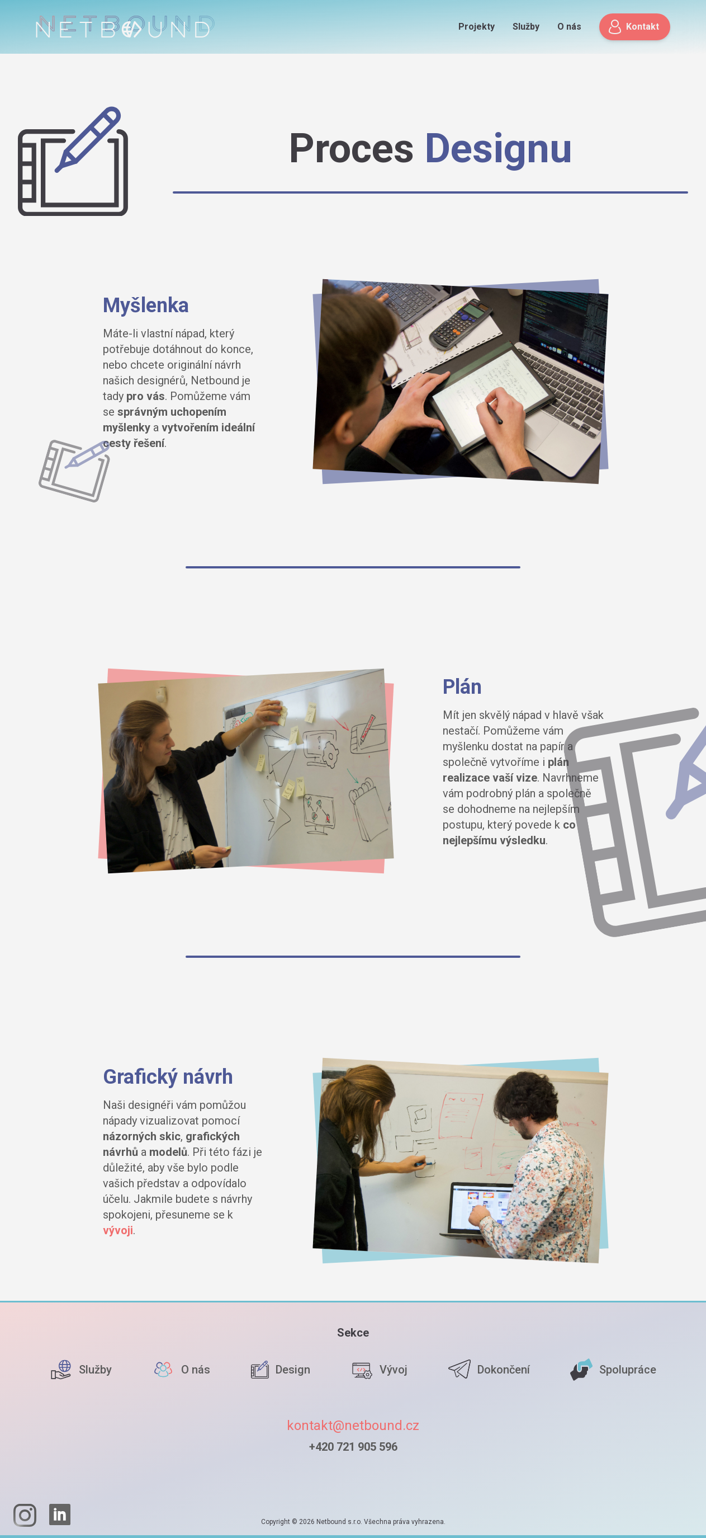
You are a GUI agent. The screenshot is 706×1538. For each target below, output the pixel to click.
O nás (569, 26)
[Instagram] (24, 1515)
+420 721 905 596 (353, 1447)
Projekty (476, 26)
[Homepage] (125, 27)
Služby (526, 26)
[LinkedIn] (60, 1515)
